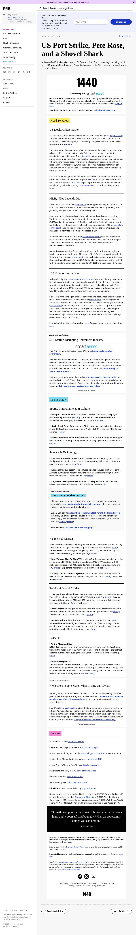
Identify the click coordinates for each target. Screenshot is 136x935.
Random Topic (9, 61)
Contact (6, 97)
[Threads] (14, 72)
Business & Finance (11, 33)
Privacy (14, 910)
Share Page (124, 36)
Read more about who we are (76, 2)
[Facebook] (4, 72)
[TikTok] (18, 72)
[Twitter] (23, 72)
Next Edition (121, 911)
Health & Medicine (11, 43)
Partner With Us (10, 93)
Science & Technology (12, 47)
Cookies (23, 910)
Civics (5, 38)
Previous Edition (54, 911)
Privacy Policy (21, 917)
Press (5, 88)
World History (9, 57)
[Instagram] (9, 72)
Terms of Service (9, 919)
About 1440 (8, 83)
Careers (6, 102)
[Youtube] (28, 72)
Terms (5, 910)
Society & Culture (10, 52)
